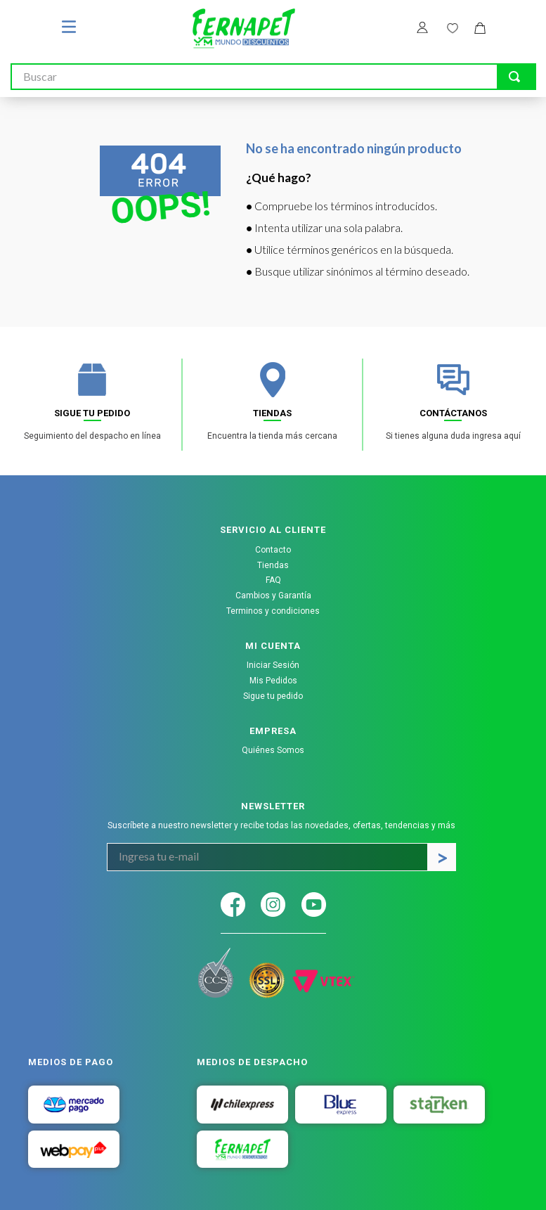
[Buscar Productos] (514, 77)
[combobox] (273, 76)
